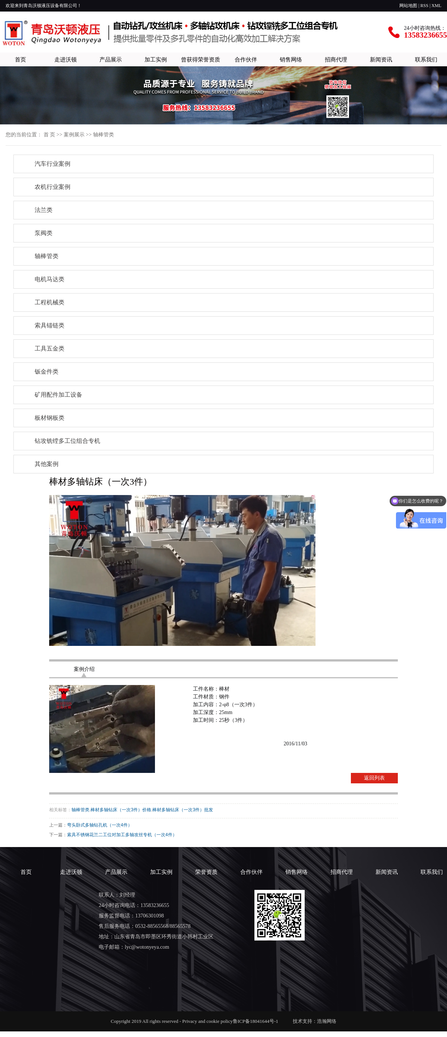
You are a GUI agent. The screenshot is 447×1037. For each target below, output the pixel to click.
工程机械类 (49, 302)
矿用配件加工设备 (58, 394)
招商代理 (336, 59)
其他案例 (46, 464)
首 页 (50, 134)
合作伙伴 (246, 59)
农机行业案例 (52, 187)
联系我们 (426, 59)
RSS (424, 5)
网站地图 (408, 5)
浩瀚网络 (326, 1021)
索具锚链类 (49, 325)
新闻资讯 (381, 59)
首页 (20, 59)
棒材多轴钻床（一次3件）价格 (121, 809)
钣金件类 (46, 371)
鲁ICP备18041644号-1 (257, 1021)
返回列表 (374, 778)
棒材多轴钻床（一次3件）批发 (182, 809)
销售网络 (291, 59)
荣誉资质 (206, 872)
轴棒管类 (103, 134)
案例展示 (74, 134)
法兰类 (44, 210)
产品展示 (110, 59)
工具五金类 (49, 348)
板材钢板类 (49, 418)
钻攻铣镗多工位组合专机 (67, 441)
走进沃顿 (65, 59)
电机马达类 (49, 279)
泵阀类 (44, 233)
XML (436, 5)
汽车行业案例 (52, 164)
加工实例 (156, 59)
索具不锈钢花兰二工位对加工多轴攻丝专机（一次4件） (122, 834)
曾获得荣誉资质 (200, 59)
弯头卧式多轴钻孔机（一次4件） (99, 825)
